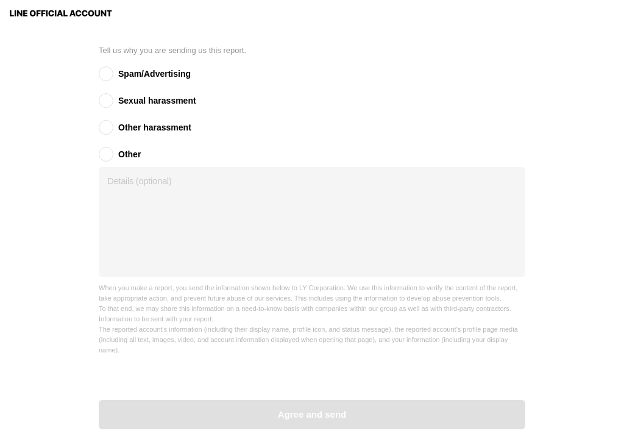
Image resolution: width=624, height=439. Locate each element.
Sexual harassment (157, 100)
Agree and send (312, 414)
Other (129, 154)
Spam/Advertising (154, 74)
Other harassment (154, 127)
